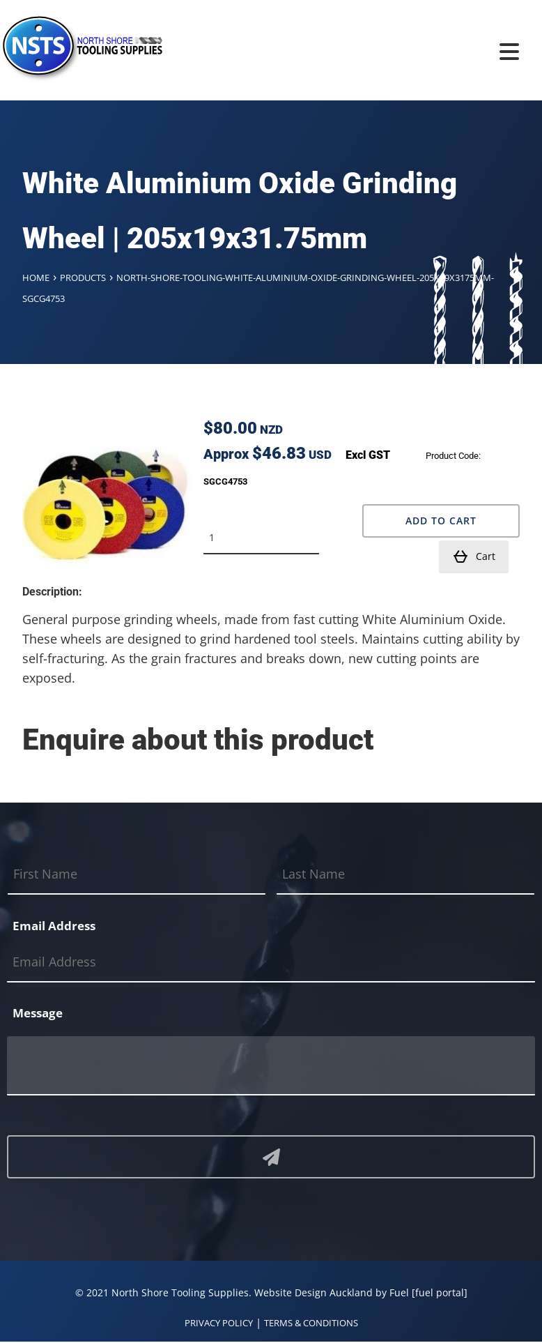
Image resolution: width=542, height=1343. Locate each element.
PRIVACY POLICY (219, 1323)
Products (83, 277)
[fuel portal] (439, 1292)
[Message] (271, 1065)
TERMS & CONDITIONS (311, 1323)
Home (35, 277)
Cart (473, 556)
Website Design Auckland (313, 1292)
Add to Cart (441, 520)
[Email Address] (271, 962)
